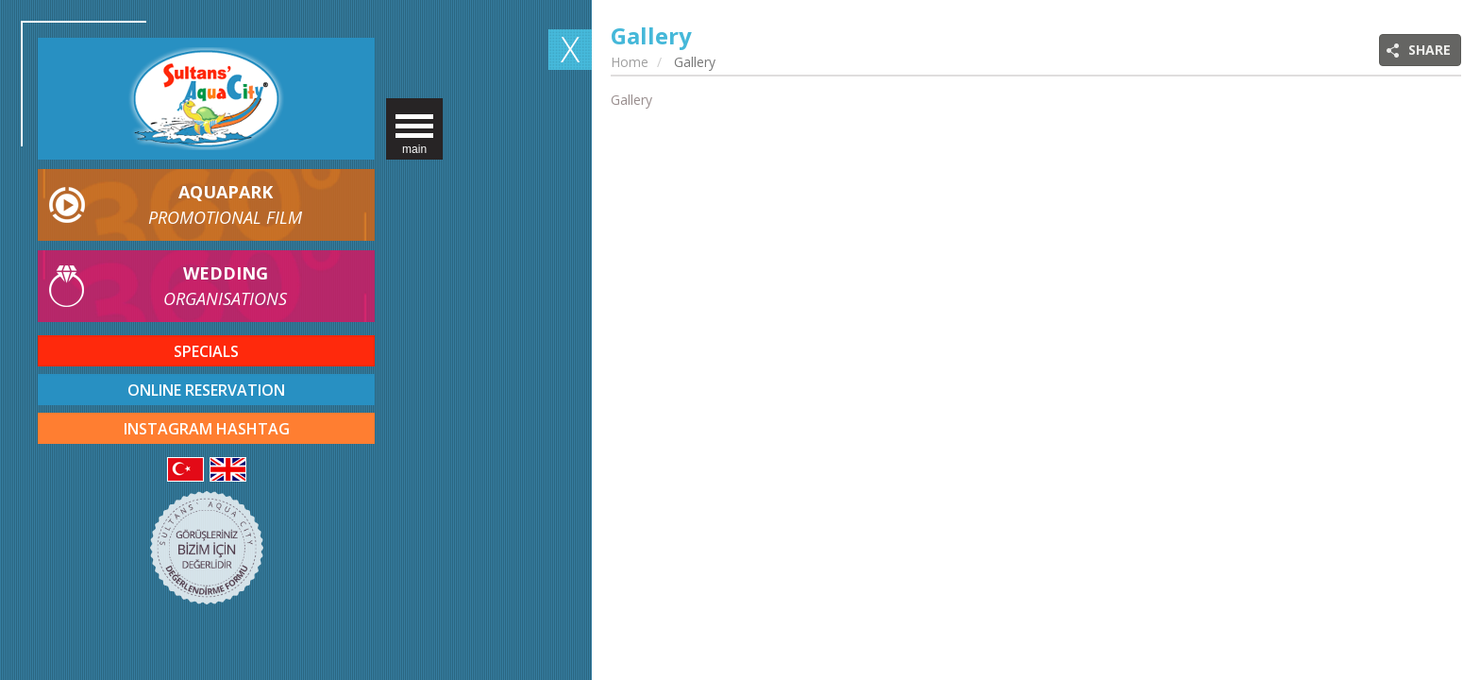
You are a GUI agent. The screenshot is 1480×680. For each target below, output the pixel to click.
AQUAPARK (225, 205)
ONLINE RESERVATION (206, 390)
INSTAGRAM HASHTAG (207, 428)
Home (629, 62)
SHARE (1429, 50)
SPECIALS (206, 351)
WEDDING (225, 287)
